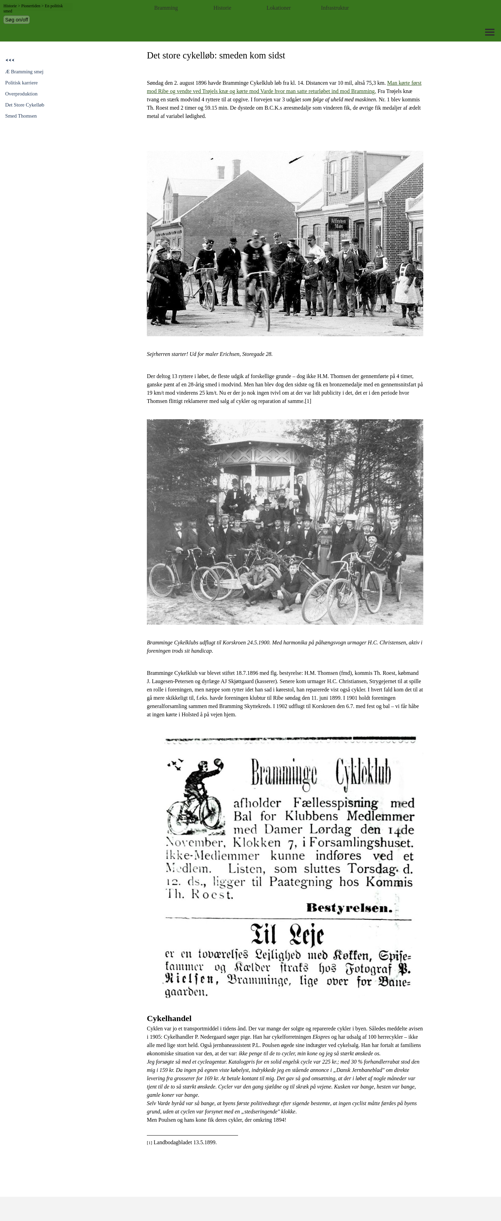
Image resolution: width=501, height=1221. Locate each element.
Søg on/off (16, 19)
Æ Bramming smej (24, 71)
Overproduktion (21, 94)
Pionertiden (30, 5)
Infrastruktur (335, 8)
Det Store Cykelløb (24, 105)
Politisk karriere (21, 82)
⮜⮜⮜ (10, 60)
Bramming (166, 8)
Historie (222, 8)
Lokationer (278, 8)
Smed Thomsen (21, 116)
